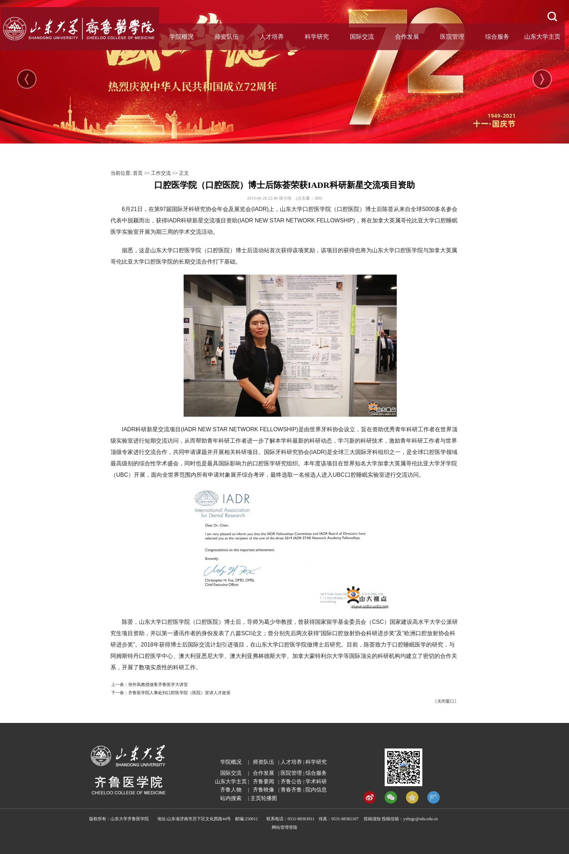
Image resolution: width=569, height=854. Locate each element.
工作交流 (161, 173)
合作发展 (407, 36)
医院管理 (452, 36)
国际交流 (362, 36)
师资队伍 (227, 36)
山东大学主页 (542, 36)
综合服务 (497, 36)
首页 (138, 173)
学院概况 (181, 36)
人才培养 (272, 36)
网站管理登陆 (284, 827)
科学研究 (317, 36)
